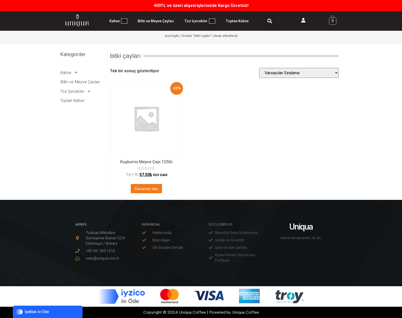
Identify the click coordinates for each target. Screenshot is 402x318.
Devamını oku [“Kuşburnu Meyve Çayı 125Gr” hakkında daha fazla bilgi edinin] (146, 188)
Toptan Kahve (237, 21)
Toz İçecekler (199, 21)
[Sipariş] (299, 73)
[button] (270, 21)
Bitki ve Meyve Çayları (156, 21)
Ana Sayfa (172, 36)
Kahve (118, 21)
